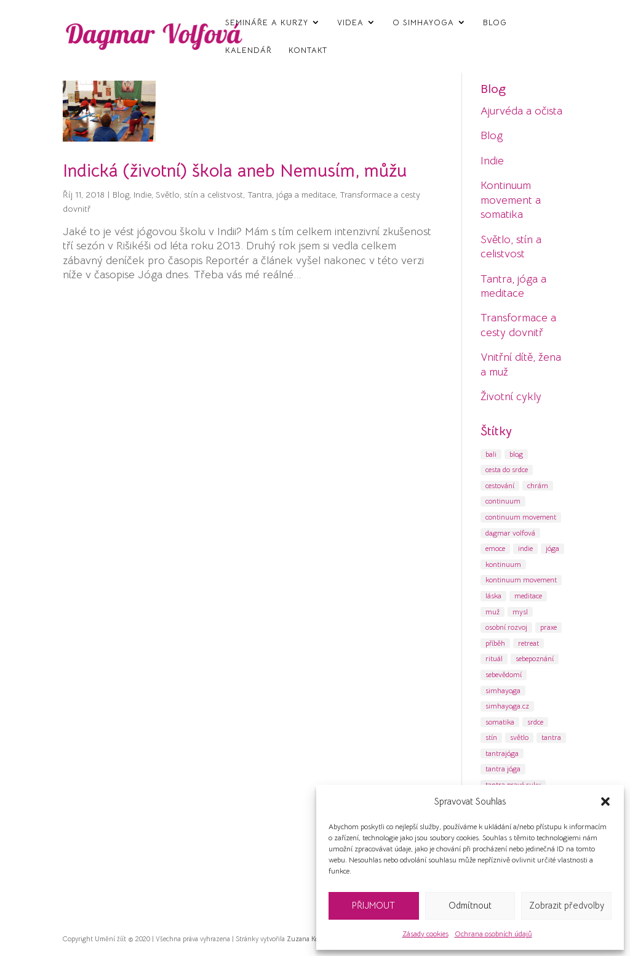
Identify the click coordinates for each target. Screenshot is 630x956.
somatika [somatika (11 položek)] (499, 721)
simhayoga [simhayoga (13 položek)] (502, 690)
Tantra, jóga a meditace (291, 194)
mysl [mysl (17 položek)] (520, 611)
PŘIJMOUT (373, 905)
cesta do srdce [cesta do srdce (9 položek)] (506, 469)
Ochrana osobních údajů (493, 933)
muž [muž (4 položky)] (492, 611)
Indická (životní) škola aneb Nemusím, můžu (235, 170)
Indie (142, 194)
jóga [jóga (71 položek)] (552, 548)
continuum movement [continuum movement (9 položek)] (520, 516)
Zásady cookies (425, 933)
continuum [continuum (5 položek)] (502, 500)
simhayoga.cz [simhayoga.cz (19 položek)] (507, 705)
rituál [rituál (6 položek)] (494, 658)
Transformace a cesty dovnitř (518, 325)
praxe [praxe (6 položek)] (548, 627)
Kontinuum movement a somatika (510, 200)
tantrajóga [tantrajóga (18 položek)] (502, 753)
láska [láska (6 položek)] (493, 595)
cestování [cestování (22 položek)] (499, 485)
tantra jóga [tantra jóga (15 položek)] (502, 768)
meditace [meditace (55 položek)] (528, 595)
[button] (605, 801)
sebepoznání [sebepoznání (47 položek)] (535, 658)
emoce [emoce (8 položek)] (495, 548)
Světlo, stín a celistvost (199, 194)
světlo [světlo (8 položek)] (519, 737)
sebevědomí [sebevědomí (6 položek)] (503, 674)
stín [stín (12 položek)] (491, 737)
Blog (495, 23)
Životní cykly (510, 396)
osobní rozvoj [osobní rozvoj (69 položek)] (506, 627)
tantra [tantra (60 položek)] (551, 737)
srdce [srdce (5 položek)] (535, 721)
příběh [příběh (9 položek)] (495, 643)
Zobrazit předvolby (566, 905)
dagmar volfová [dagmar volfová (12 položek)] (510, 532)
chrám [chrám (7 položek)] (537, 485)
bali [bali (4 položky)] (490, 454)
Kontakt (308, 50)
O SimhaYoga (423, 23)
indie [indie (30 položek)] (525, 548)
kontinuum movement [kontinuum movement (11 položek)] (521, 579)
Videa (350, 23)
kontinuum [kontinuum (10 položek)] (503, 564)
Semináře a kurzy (266, 23)
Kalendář (248, 50)
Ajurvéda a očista (521, 111)
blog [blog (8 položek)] (516, 454)
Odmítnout (470, 905)
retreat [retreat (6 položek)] (528, 643)
